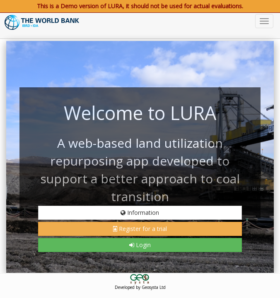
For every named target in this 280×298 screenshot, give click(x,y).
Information (140, 212)
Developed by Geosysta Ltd (140, 287)
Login (140, 245)
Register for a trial (140, 229)
